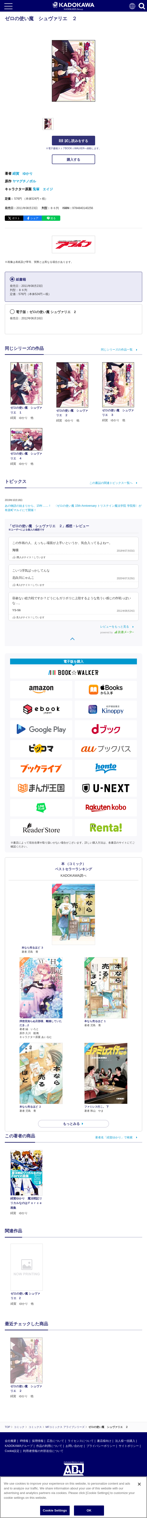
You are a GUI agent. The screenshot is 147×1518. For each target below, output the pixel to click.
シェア (34, 218)
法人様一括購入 (125, 1395)
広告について (55, 1395)
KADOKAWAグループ (19, 1400)
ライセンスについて (81, 1395)
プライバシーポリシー (100, 1400)
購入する (73, 159)
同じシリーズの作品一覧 (117, 349)
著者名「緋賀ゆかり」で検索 (114, 1137)
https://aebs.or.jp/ (16, 1451)
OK (89, 1510)
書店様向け (104, 1395)
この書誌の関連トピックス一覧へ (111, 483)
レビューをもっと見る (114, 626)
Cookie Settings (55, 1510)
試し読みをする (73, 141)
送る (53, 218)
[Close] (139, 1484)
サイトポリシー (129, 1400)
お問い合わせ (74, 1400)
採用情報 (37, 1395)
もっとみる (71, 1124)
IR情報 (24, 1395)
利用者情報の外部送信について (43, 1405)
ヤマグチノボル (24, 181)
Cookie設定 (12, 1405)
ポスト (16, 218)
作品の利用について (49, 1400)
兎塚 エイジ (43, 189)
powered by (117, 632)
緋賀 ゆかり (22, 173)
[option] (28, 1275)
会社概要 (10, 1395)
